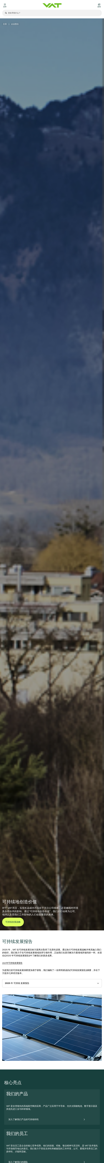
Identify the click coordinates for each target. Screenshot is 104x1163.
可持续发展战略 (13, 922)
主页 (5, 24)
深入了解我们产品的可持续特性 (23, 1119)
